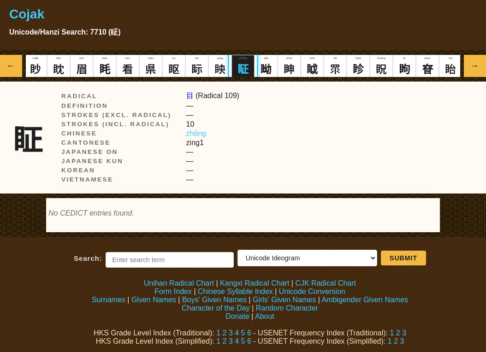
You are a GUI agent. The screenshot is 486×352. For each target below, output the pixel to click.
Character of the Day (216, 308)
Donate (237, 316)
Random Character (287, 308)
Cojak (26, 14)
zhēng (196, 133)
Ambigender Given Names (364, 300)
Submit (403, 258)
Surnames (108, 300)
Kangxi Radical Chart (254, 283)
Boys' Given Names (214, 300)
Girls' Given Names (284, 300)
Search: (88, 258)
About (264, 316)
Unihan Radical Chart (179, 283)
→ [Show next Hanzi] (475, 65)
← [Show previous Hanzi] (11, 65)
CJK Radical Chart (325, 283)
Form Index (173, 291)
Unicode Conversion (312, 291)
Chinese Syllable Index (235, 291)
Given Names (153, 300)
